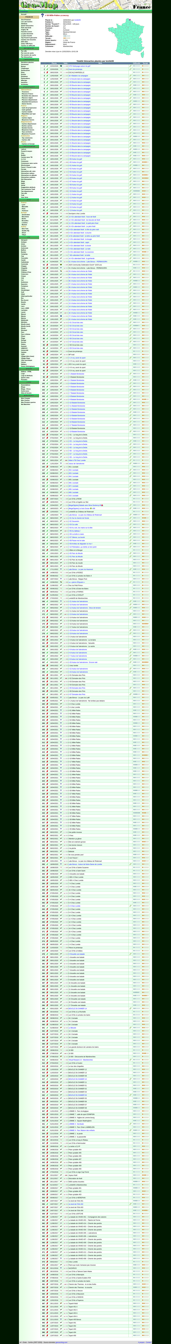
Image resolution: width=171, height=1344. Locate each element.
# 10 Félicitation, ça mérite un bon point (82, 547)
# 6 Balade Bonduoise (76, 390)
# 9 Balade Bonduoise (76, 399)
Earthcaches (25, 70)
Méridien (24, 322)
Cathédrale (25, 262)
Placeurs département (29, 100)
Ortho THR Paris (27, 43)
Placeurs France (27, 94)
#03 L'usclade (73, 473)
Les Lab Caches (26, 21)
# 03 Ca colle (73, 524)
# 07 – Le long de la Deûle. (78, 454)
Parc (22, 332)
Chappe (23, 266)
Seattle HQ (25, 230)
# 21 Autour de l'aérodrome (78, 601)
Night (23, 183)
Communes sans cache (29, 163)
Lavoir (23, 312)
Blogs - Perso (26, 389)
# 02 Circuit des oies (75, 326)
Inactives (24, 82)
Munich (24, 224)
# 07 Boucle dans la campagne (79, 108)
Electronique (25, 165)
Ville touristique (26, 360)
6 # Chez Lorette (74, 906)
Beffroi (23, 250)
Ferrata (23, 169)
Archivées (24, 84)
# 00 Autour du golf (75, 162)
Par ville (24, 51)
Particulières (25, 78)
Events (23, 74)
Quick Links (25, 377)
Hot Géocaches (26, 179)
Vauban (23, 352)
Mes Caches (25, 400)
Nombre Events (27, 128)
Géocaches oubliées (28, 177)
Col (22, 280)
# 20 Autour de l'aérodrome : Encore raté (82, 662)
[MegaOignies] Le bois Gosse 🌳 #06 (81, 508)
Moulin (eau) (25, 324)
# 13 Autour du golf (75, 210)
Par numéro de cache (28, 55)
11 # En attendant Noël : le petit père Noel (83, 223)
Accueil (23, 14)
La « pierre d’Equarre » (76, 582)
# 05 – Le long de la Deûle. (78, 448)
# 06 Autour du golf (75, 159)
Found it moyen (26, 151)
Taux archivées (27, 132)
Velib (23, 354)
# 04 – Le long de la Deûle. (78, 444)
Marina (23, 318)
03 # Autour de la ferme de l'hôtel (80, 271)
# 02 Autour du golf (75, 169)
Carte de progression (29, 108)
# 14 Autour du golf (75, 201)
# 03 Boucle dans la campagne (79, 95)
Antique (24, 242)
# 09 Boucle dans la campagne (79, 114)
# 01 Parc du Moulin (75, 557)
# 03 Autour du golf (75, 172)
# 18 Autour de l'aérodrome (78, 630)
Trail (22, 195)
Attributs (24, 23)
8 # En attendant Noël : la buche (79, 233)
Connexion (24, 12)
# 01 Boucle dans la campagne (79, 88)
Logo (23, 373)
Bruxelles (25, 220)
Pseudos (24, 379)
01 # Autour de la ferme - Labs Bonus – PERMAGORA (87, 262)
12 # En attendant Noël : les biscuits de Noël (84, 220)
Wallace (24, 364)
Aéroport (24, 240)
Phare (23, 336)
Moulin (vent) (25, 326)
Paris (23, 208)
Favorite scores (26, 31)
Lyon (23, 204)
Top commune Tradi (28, 189)
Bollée (23, 155)
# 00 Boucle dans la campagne (79, 85)
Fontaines (24, 286)
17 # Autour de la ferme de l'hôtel (80, 316)
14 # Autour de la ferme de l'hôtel (80, 306)
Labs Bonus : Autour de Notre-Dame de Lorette (85, 864)
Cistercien (24, 274)
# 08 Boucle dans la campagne (79, 111)
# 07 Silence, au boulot (76, 537)
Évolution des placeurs (30, 96)
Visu (22, 153)
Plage (23, 338)
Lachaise (24, 310)
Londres (25, 222)
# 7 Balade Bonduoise (76, 393)
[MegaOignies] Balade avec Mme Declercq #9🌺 (85, 505)
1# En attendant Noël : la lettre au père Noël (84, 236)
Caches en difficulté (28, 45)
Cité (22, 278)
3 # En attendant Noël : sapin (78, 242)
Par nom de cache (27, 53)
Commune (24, 161)
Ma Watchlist (25, 404)
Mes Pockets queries (28, 402)
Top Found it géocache (29, 37)
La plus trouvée (26, 35)
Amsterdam (26, 214)
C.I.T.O (23, 159)
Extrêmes (24, 76)
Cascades (24, 258)
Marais (23, 316)
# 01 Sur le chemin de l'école (78, 518)
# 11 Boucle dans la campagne (79, 121)
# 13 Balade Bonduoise (76, 412)
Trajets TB (24, 29)
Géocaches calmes (27, 173)
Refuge (23, 340)
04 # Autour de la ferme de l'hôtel (80, 274)
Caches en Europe (28, 144)
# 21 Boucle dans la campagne (79, 143)
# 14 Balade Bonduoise (76, 415)
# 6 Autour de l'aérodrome (77, 653)
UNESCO (24, 348)
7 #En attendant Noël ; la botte (79, 255)
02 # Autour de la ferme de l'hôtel (80, 319)
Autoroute (24, 248)
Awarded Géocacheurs (30, 102)
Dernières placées (27, 62)
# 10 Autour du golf (75, 191)
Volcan (23, 362)
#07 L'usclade (73, 486)
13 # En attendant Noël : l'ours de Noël (82, 217)
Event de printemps (75, 69)
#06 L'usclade (73, 483)
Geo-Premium (26, 19)
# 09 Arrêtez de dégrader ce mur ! (80, 544)
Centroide (24, 264)
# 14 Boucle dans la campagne (79, 127)
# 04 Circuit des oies (75, 332)
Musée (23, 328)
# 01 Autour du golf (75, 165)
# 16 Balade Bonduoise (76, 422)
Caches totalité (27, 112)
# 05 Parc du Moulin (75, 553)
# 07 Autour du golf (75, 181)
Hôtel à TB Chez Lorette (77, 460)
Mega (23, 181)
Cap (22, 256)
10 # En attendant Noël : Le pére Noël (81, 226)
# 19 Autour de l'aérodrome (78, 633)
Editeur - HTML (26, 371)
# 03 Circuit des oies (75, 329)
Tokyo (24, 234)
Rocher (23, 342)
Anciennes (25, 64)
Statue (23, 344)
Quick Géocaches (27, 25)
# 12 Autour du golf (75, 197)
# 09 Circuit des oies (75, 348)
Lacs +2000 (25, 308)
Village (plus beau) (27, 356)
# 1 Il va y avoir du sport (76, 358)
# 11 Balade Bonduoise (76, 406)
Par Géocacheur (26, 57)
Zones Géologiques (28, 366)
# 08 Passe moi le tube (76, 541)
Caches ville (26, 140)
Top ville (24, 193)
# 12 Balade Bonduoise (76, 409)
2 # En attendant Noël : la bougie (80, 239)
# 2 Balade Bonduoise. (76, 380)
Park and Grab (26, 27)
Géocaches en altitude (29, 175)
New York (25, 228)
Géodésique (25, 290)
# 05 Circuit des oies (75, 335)
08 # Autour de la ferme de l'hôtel (80, 287)
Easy (23, 72)
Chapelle (24, 268)
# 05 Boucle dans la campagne (79, 101)
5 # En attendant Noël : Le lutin (79, 249)
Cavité (23, 260)
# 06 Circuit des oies (75, 339)
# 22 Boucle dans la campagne (79, 146)
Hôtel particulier (26, 296)
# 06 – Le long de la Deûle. (78, 451)
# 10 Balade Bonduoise (76, 403)
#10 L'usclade (73, 496)
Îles (22, 298)
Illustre (23, 302)
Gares (23, 288)
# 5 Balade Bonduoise (76, 387)
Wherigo (24, 80)
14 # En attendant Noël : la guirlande (81, 258)
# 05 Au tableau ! (74, 531)
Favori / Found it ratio (28, 167)
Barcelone (25, 216)
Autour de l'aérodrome (76, 464)
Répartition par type (29, 114)
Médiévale (24, 320)
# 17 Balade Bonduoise (76, 425)
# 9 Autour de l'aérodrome (77, 649)
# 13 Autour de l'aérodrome (78, 614)
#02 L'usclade (73, 470)
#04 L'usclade (73, 476)
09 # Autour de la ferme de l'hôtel (80, 290)
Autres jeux (25, 391)
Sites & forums (26, 393)
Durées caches (27, 126)
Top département (27, 191)
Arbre (23, 244)
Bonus (23, 66)
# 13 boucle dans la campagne (79, 79)
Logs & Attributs (27, 375)
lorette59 (77, 20)
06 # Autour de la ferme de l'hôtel (80, 281)
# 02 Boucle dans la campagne (79, 92)
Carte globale (26, 110)
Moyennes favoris (28, 120)
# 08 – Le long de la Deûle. (78, 457)
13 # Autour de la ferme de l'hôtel (80, 303)
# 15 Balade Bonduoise (76, 419)
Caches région (27, 118)
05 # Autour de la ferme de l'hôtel (80, 278)
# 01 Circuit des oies (75, 323)
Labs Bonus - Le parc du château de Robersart (85, 515)
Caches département (29, 124)
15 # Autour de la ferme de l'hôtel (80, 310)
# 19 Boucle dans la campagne (79, 140)
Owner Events (27, 104)
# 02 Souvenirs (73, 521)
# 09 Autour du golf (75, 188)
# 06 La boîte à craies (76, 534)
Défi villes (24, 41)
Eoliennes (24, 282)
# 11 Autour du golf (75, 194)
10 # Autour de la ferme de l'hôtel (80, 294)
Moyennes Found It (28, 134)
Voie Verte (24, 197)
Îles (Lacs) (24, 300)
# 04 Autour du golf (75, 175)
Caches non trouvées (28, 39)
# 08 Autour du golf (75, 185)
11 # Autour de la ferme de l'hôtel (80, 297)
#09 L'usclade (73, 492)
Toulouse (25, 210)
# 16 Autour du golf (75, 207)
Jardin (23, 304)
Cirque (23, 276)
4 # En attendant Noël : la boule (79, 246)
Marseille (25, 206)
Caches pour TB (26, 157)
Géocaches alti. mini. (28, 171)
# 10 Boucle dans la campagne (79, 117)
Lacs (22, 306)
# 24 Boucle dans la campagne (79, 153)
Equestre (24, 284)
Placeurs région (27, 98)
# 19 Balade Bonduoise (76, 432)
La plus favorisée (27, 33)
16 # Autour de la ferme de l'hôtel (80, 313)
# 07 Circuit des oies (75, 342)
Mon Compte (25, 398)
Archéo (23, 246)
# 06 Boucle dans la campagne (79, 105)
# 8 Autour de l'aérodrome (77, 659)
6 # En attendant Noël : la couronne (81, 252)
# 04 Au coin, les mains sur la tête (80, 528)
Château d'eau (26, 272)
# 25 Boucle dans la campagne (79, 156)
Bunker (23, 252)
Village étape (25, 358)
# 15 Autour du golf (75, 204)
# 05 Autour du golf (75, 178)
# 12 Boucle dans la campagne (79, 124)
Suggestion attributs (28, 187)
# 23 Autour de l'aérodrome (78, 672)
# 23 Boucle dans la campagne (79, 149)
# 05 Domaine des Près (76, 688)
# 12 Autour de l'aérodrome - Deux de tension (84, 608)
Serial (23, 185)
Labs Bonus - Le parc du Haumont (80, 569)
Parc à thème (25, 334)
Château (24, 270)
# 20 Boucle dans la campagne (79, 82)
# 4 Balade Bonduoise (76, 383)
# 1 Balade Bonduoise (76, 374)
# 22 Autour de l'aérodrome (78, 669)
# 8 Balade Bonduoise (76, 396)
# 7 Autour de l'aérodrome (77, 656)
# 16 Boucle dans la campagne (79, 133)
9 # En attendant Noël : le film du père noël (83, 230)
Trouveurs (25, 92)
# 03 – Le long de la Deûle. (78, 441)
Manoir (23, 314)
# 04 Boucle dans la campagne (79, 98)
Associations (25, 385)
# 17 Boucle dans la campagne (79, 137)
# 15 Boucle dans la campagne (79, 130)
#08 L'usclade (73, 489)
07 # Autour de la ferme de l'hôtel (80, 284)
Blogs (23, 387)
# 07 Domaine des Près (76, 694)
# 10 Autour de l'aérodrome (78, 605)
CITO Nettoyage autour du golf (79, 66)
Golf (22, 292)
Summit (23, 346)
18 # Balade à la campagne (78, 76)
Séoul (24, 232)
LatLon (23, 149)
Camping (24, 254)
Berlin (24, 218)
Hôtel (23, 294)
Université (24, 350)
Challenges (25, 68)
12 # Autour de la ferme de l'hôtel (80, 300)
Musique (24, 330)
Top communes (27, 138)
